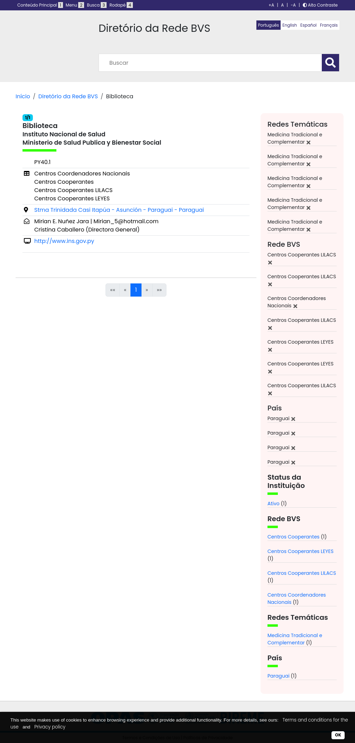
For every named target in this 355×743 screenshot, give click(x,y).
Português (268, 25)
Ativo (273, 503)
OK (338, 735)
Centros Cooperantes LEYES (300, 551)
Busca (97, 5)
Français (329, 25)
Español (308, 25)
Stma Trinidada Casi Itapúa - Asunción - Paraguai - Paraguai (119, 210)
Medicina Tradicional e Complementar (294, 639)
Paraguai (278, 675)
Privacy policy (49, 727)
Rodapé (121, 5)
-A (293, 5)
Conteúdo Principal (40, 5)
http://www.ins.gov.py (64, 241)
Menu (75, 5)
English (289, 25)
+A (271, 5)
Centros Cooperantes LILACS (301, 573)
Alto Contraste (320, 5)
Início (23, 96)
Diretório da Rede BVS (68, 96)
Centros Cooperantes (293, 536)
